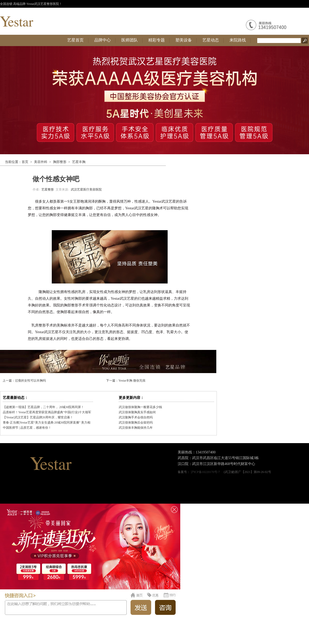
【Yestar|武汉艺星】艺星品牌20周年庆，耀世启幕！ (38, 417)
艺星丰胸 (78, 162)
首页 (25, 162)
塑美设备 (183, 40)
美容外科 (40, 162)
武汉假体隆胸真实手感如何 (137, 412)
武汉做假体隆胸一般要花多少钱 (140, 407)
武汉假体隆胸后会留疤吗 (136, 422)
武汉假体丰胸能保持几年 (136, 427)
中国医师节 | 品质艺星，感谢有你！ (27, 427)
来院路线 (237, 40)
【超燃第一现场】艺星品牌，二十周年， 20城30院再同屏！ (43, 407)
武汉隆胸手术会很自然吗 (136, 417)
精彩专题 (156, 40)
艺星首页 (75, 40)
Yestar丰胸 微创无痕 (131, 380)
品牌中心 (102, 40)
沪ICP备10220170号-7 (205, 472)
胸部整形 (59, 162)
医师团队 (129, 40)
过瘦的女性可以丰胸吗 (30, 380)
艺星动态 (210, 40)
